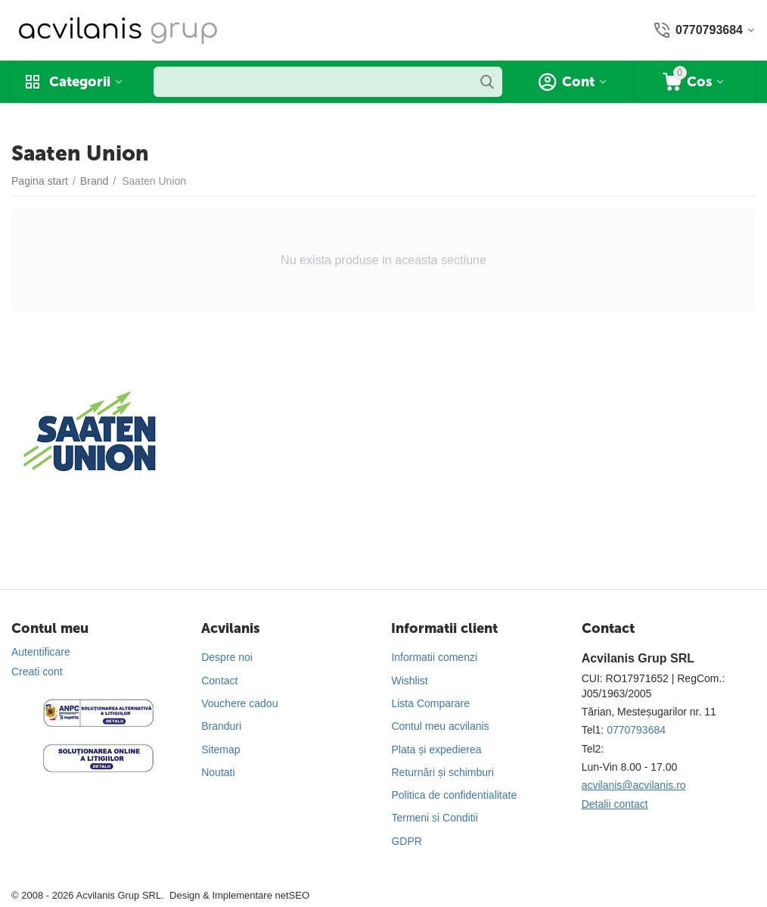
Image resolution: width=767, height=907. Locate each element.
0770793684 (636, 730)
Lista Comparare (430, 703)
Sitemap (220, 749)
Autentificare (40, 652)
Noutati (217, 772)
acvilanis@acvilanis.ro (634, 785)
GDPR (406, 841)
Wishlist (409, 681)
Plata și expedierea (436, 749)
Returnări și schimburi (442, 772)
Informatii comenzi (434, 657)
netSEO (292, 895)
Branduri (221, 726)
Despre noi (227, 657)
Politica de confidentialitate (454, 795)
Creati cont (37, 671)
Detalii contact (615, 804)
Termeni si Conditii (434, 818)
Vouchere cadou (239, 703)
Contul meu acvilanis (440, 726)
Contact (219, 681)
